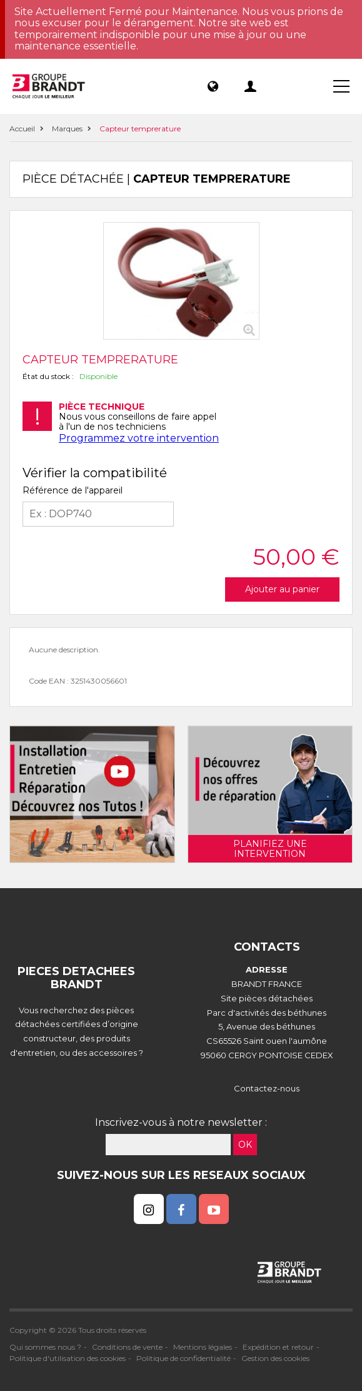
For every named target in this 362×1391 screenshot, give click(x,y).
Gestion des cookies (275, 1358)
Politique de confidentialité (183, 1358)
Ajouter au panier (282, 589)
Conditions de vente (127, 1347)
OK (245, 1144)
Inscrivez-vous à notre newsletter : (181, 1122)
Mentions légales (202, 1347)
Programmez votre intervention (139, 438)
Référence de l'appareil (73, 490)
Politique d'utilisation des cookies (67, 1358)
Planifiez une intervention (270, 848)
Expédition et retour (278, 1347)
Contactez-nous (266, 1088)
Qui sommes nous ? (45, 1347)
